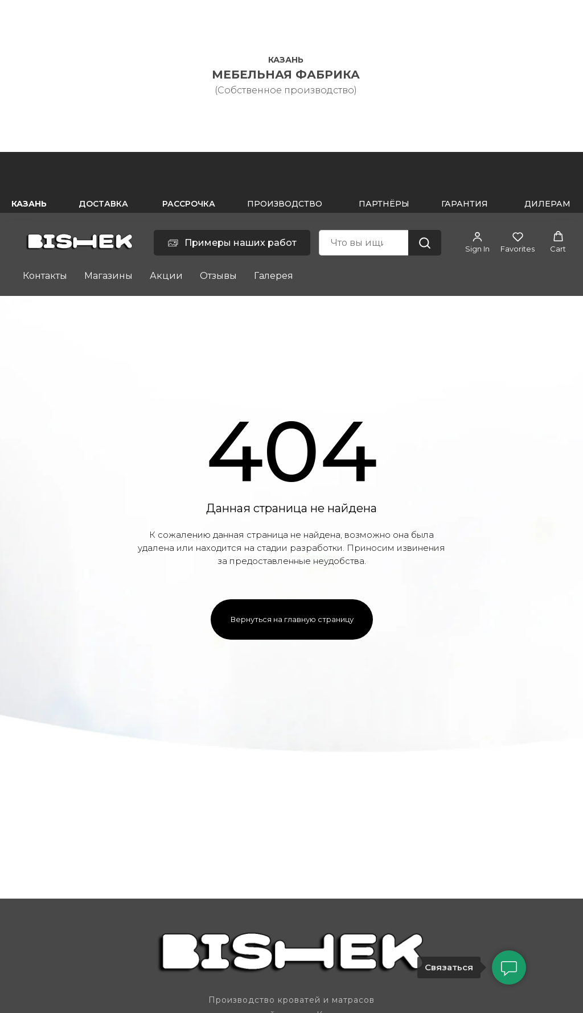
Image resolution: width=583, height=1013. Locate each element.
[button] (477, 242)
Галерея (273, 275)
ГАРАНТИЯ (464, 204)
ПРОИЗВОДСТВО (284, 204)
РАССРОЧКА (188, 204)
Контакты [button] (45, 275)
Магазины (108, 275)
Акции (166, 275)
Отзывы (218, 275)
